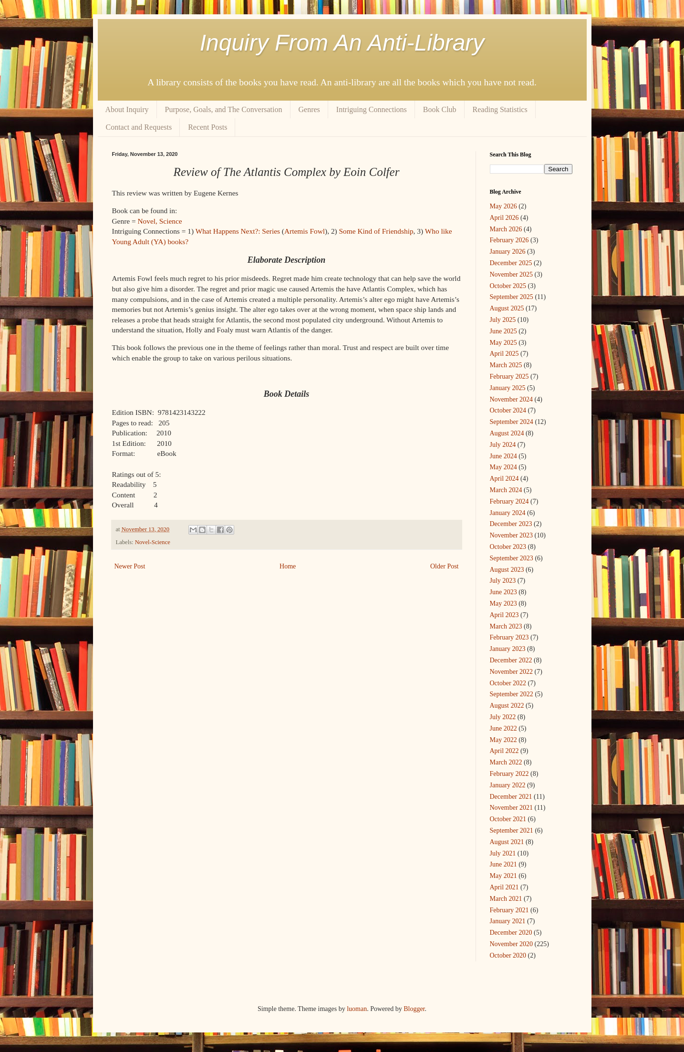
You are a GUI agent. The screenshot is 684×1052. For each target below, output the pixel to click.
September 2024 (511, 421)
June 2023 (503, 592)
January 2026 (508, 251)
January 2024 (508, 512)
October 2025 (508, 285)
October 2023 (508, 546)
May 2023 (503, 603)
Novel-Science (152, 542)
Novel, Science (159, 221)
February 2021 (509, 910)
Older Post (444, 566)
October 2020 (508, 955)
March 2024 (506, 490)
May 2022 (503, 739)
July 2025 (503, 319)
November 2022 (511, 671)
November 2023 (511, 535)
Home (288, 566)
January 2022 (508, 785)
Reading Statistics (500, 109)
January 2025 (508, 388)
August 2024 (507, 433)
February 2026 (509, 240)
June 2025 (503, 331)
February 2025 (509, 376)
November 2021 (511, 807)
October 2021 (508, 819)
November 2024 (511, 399)
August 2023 (507, 569)
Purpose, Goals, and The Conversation (223, 109)
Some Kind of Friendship (376, 231)
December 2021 (511, 796)
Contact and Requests (139, 127)
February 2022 (509, 773)
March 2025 (506, 365)
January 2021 (508, 921)
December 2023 (511, 523)
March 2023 (506, 626)
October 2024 (508, 410)
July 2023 (503, 580)
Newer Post (129, 566)
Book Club (439, 109)
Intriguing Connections (371, 109)
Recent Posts (207, 127)
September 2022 (511, 694)
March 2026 (506, 229)
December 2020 (511, 932)
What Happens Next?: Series (238, 231)
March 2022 (506, 762)
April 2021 (504, 887)
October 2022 (508, 683)
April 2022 (504, 750)
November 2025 (511, 274)
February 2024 (509, 501)
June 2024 (503, 456)
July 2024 (503, 444)
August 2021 (507, 842)
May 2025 (503, 342)
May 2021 (503, 875)
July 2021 (503, 853)
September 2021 (511, 830)
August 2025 (507, 308)
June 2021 (503, 864)
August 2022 (507, 705)
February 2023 (509, 637)
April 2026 (504, 217)
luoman (357, 1008)
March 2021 (506, 898)
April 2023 (504, 615)
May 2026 (503, 206)
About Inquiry (127, 109)
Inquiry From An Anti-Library (342, 42)
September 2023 (511, 558)
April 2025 (504, 353)
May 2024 (503, 467)
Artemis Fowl (304, 231)
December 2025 (511, 263)
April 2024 (504, 478)
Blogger (414, 1008)
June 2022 (503, 728)
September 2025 (511, 296)
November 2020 (511, 944)
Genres (309, 109)
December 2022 (511, 660)
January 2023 (508, 648)
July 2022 (503, 717)
